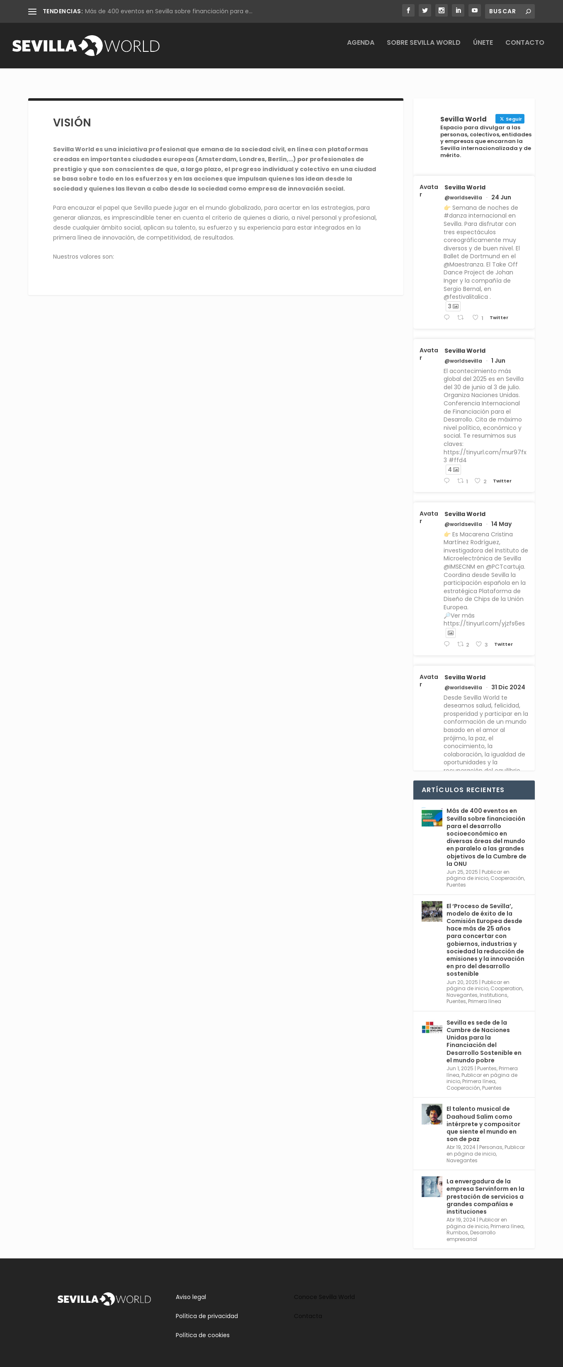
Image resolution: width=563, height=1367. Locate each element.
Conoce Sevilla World (324, 1289)
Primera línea (484, 993)
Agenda (360, 49)
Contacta (308, 1308)
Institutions (493, 987)
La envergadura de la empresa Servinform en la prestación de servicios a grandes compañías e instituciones (485, 1189)
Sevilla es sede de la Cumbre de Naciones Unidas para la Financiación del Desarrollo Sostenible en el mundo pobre (484, 1034)
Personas (490, 1139)
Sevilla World (464, 180)
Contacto (524, 49)
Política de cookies (203, 1327)
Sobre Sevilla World (424, 49)
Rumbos (457, 1225)
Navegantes (462, 987)
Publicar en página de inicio (478, 868)
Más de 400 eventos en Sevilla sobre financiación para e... (168, 11)
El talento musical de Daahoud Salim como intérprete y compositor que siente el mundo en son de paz (483, 1116)
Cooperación (507, 870)
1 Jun (498, 353)
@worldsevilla (463, 190)
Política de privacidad (207, 1308)
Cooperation (506, 980)
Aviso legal (191, 1289)
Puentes (456, 877)
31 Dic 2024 (508, 680)
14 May (501, 516)
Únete (483, 49)
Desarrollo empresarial (471, 1228)
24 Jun (501, 190)
